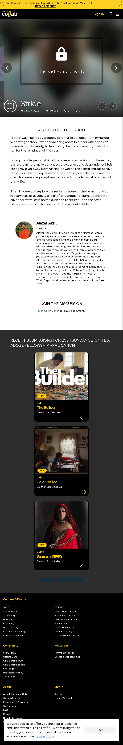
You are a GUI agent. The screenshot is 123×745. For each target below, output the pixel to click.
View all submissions (61, 578)
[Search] (111, 14)
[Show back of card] (83, 418)
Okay (100, 730)
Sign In (55, 310)
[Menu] (117, 14)
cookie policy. (45, 736)
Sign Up (43, 310)
